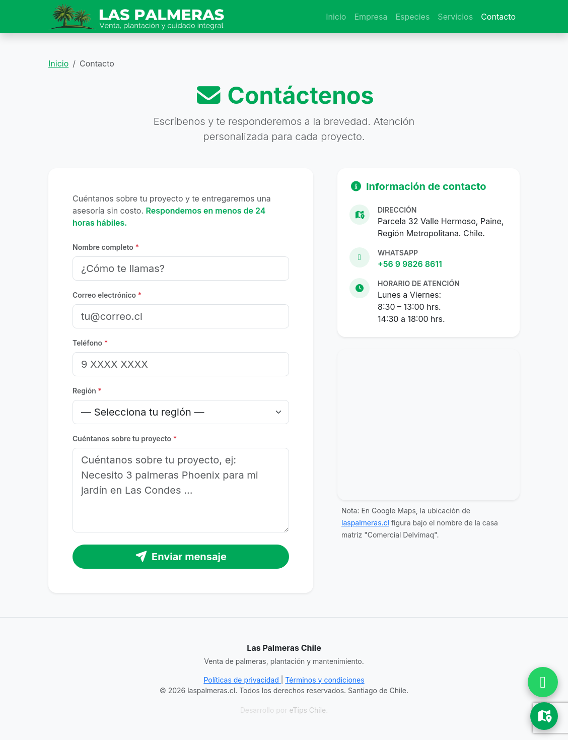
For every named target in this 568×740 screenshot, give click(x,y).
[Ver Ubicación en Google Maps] (544, 716)
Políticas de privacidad (241, 680)
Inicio (336, 17)
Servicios (455, 17)
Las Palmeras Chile (284, 648)
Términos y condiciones (324, 680)
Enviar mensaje (181, 557)
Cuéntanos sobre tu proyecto (125, 438)
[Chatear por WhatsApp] (543, 682)
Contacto (498, 17)
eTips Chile (307, 710)
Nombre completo (106, 247)
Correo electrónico (107, 295)
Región (87, 390)
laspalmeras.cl (365, 522)
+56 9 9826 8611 (410, 264)
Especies (412, 17)
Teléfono (90, 343)
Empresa (370, 17)
